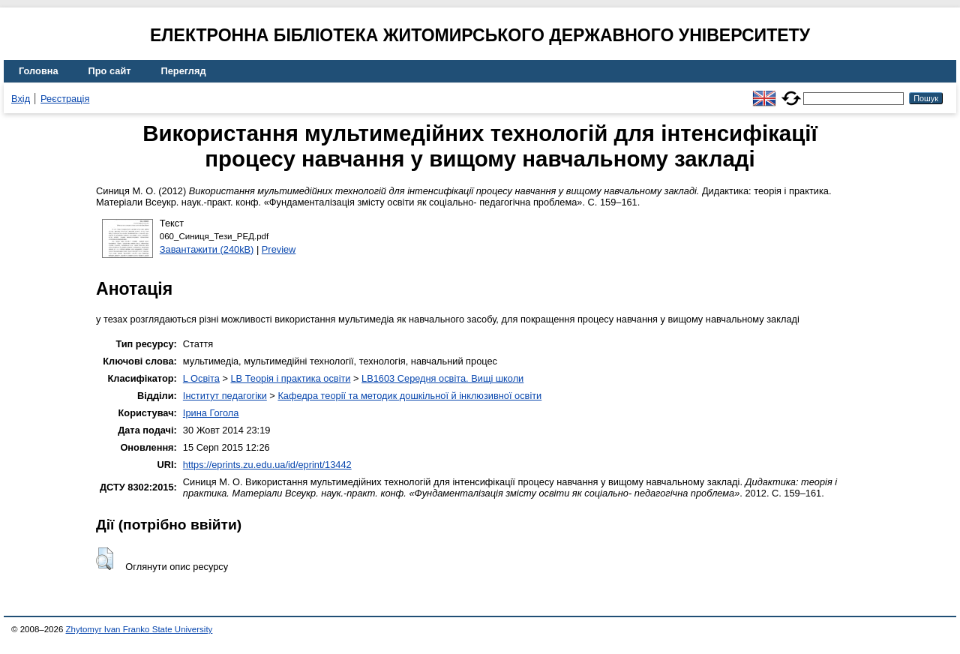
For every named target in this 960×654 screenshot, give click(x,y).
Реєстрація (64, 98)
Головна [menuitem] (38, 70)
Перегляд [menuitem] (183, 70)
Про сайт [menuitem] (109, 70)
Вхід (20, 98)
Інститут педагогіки (225, 395)
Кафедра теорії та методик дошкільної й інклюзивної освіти (410, 395)
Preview (279, 249)
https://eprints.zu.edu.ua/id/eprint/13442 (267, 464)
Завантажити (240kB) (207, 249)
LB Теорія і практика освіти (290, 378)
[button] (104, 559)
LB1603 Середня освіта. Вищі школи (443, 378)
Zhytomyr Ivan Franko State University (139, 629)
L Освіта (201, 378)
